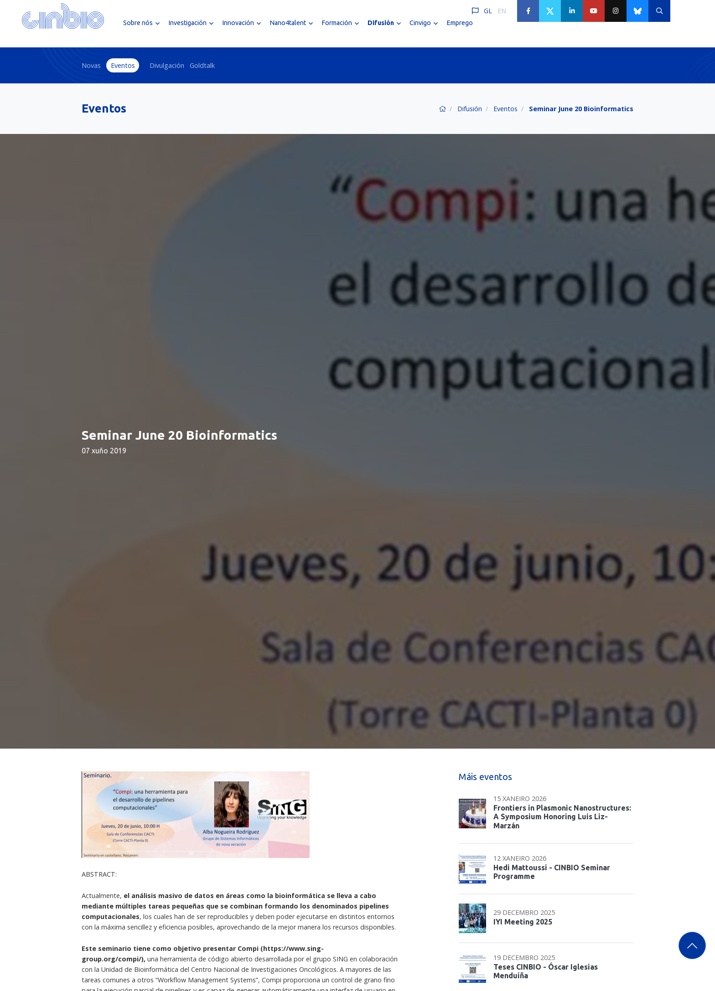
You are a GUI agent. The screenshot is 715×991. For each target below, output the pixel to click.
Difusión (469, 108)
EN (501, 10)
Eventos (123, 65)
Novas (91, 65)
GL (488, 10)
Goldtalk (202, 65)
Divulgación (167, 65)
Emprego (459, 31)
